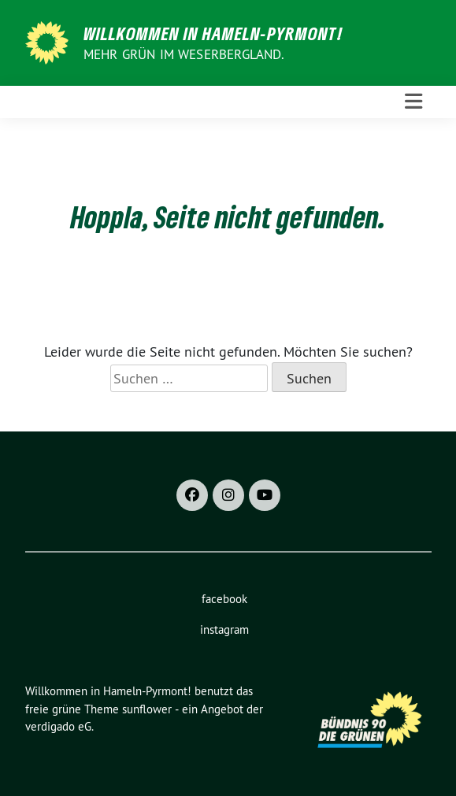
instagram (224, 629)
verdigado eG (58, 726)
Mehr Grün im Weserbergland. (183, 54)
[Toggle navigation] (413, 102)
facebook (224, 598)
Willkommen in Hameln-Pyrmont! (213, 33)
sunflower (147, 709)
